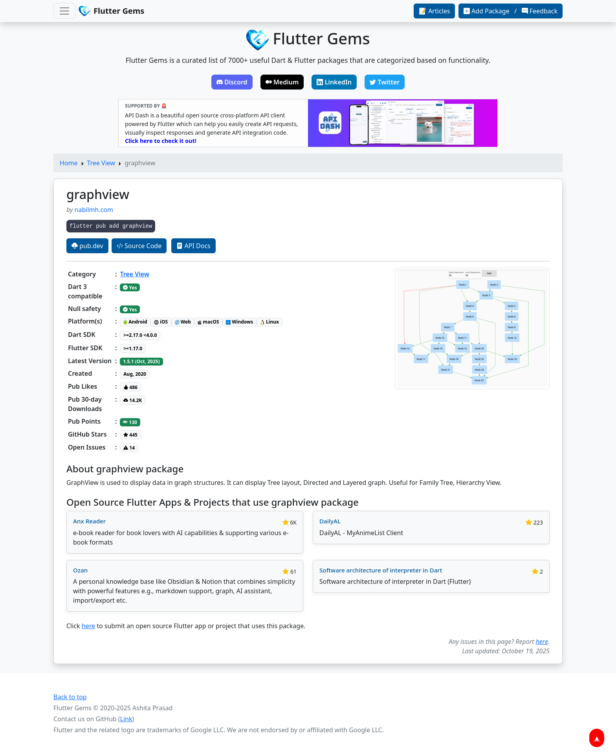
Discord (232, 82)
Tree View (101, 163)
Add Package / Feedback (510, 11)
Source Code (139, 245)
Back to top (70, 697)
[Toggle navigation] (64, 11)
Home (69, 163)
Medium (282, 82)
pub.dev (87, 245)
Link (126, 719)
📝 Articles (434, 11)
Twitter (385, 82)
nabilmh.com (94, 209)
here (88, 626)
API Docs (193, 245)
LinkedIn (334, 82)
